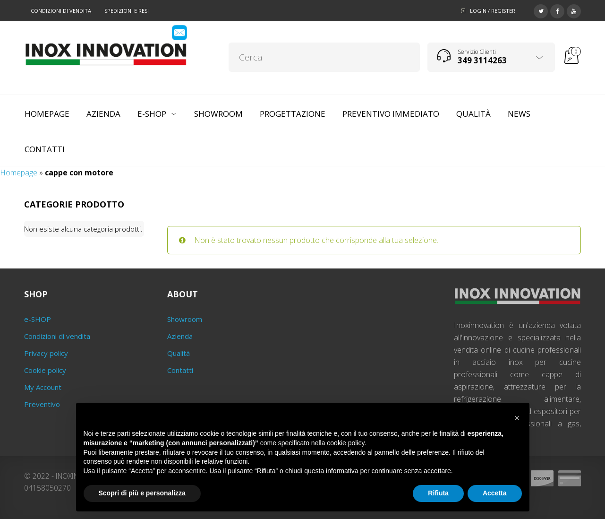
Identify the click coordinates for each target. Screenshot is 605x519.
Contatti (180, 370)
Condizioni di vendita (61, 10)
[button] (517, 417)
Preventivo (42, 404)
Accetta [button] (495, 493)
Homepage (18, 172)
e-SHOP (37, 319)
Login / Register (492, 10)
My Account (42, 387)
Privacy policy (46, 353)
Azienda (180, 336)
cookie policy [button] (345, 443)
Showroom (184, 319)
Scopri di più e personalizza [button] (142, 493)
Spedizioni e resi (126, 10)
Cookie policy (45, 370)
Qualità (178, 353)
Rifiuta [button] (438, 493)
